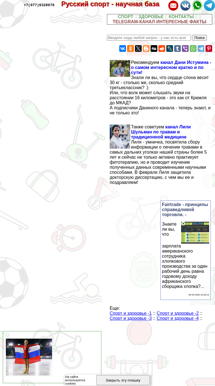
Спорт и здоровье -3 (131, 318)
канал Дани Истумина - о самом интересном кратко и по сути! (171, 67)
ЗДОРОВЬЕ (151, 16)
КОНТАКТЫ (181, 16)
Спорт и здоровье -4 (178, 318)
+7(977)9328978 (39, 4)
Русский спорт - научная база (114, 4)
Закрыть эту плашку (123, 380)
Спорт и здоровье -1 (131, 313)
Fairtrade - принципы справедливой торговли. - (185, 209)
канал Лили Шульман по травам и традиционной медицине (161, 131)
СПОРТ (126, 16)
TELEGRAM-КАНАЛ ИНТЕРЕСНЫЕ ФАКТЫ (160, 21)
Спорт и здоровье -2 (178, 313)
